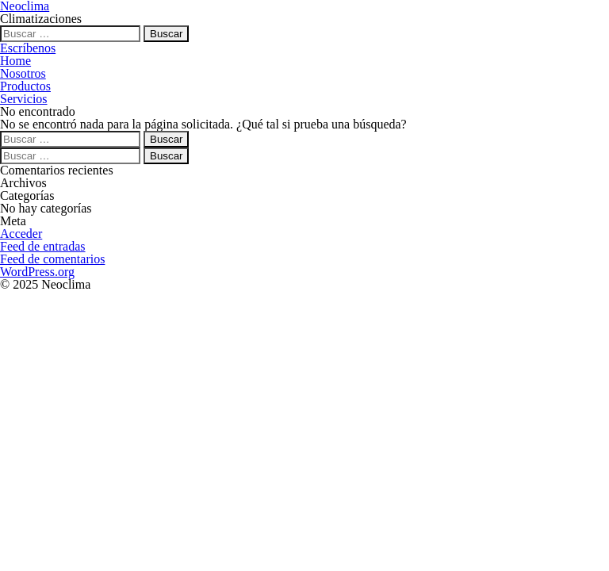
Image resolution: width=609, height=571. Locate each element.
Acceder (21, 233)
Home (15, 60)
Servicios (24, 98)
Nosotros (23, 73)
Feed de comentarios (52, 259)
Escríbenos (28, 48)
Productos (25, 86)
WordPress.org (37, 271)
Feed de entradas (43, 246)
